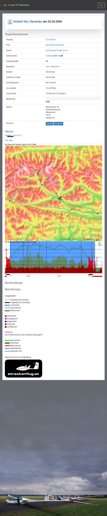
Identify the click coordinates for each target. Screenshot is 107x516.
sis (7, 140)
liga (10, 140)
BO (15, 136)
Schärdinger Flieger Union (57, 50)
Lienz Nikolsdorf (52, 66)
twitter (49, 124)
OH (18, 136)
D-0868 (49, 56)
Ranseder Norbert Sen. (55, 45)
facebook (58, 124)
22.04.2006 (51, 39)
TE (21, 136)
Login (11, 5)
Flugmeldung (22, 5)
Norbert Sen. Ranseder (24, 21)
